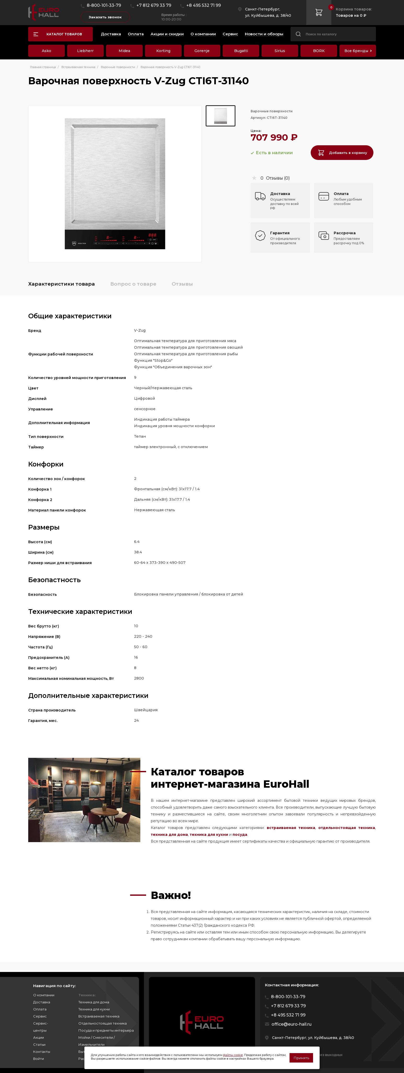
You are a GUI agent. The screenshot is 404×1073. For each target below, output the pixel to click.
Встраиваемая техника (98, 1016)
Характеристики (61, 284)
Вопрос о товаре (133, 284)
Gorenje (202, 50)
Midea (124, 50)
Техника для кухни (94, 1009)
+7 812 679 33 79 (153, 5)
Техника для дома (93, 1002)
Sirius (280, 50)
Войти (38, 1059)
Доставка (41, 1002)
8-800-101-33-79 (104, 5)
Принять (301, 1058)
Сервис (40, 1016)
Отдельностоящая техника (102, 1023)
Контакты (41, 1051)
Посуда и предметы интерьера (106, 1030)
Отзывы (182, 284)
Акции (38, 1037)
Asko (46, 50)
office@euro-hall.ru (291, 1024)
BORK (319, 50)
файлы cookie (233, 1055)
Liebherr (85, 50)
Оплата (40, 1009)
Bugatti (241, 50)
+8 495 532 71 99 (203, 5)
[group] (114, 183)
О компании (43, 995)
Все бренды (356, 50)
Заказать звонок (105, 17)
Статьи (39, 1044)
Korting (163, 50)
